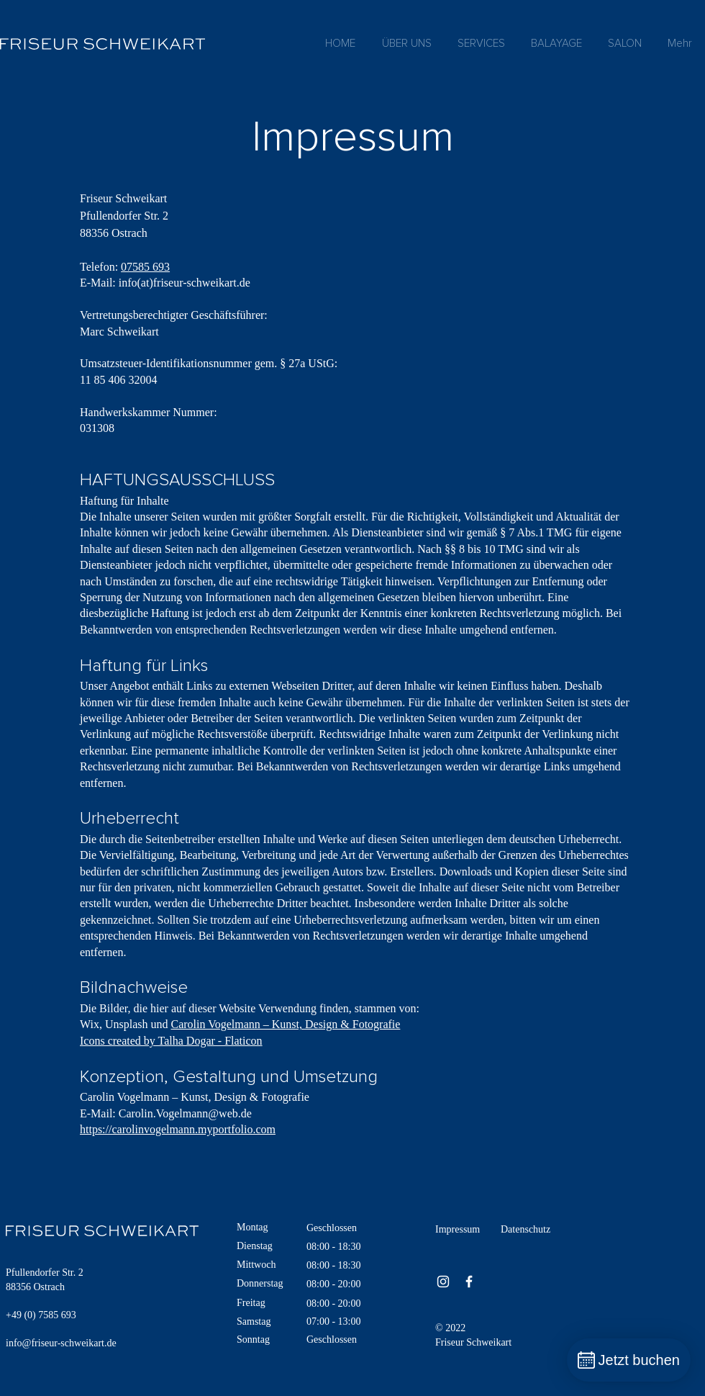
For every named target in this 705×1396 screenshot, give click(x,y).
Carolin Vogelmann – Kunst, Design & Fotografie (285, 1024)
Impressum (457, 1229)
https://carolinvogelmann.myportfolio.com (178, 1129)
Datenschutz (525, 1229)
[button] (481, 44)
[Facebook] (469, 1281)
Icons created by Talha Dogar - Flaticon (171, 1041)
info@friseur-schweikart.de (61, 1343)
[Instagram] (443, 1281)
